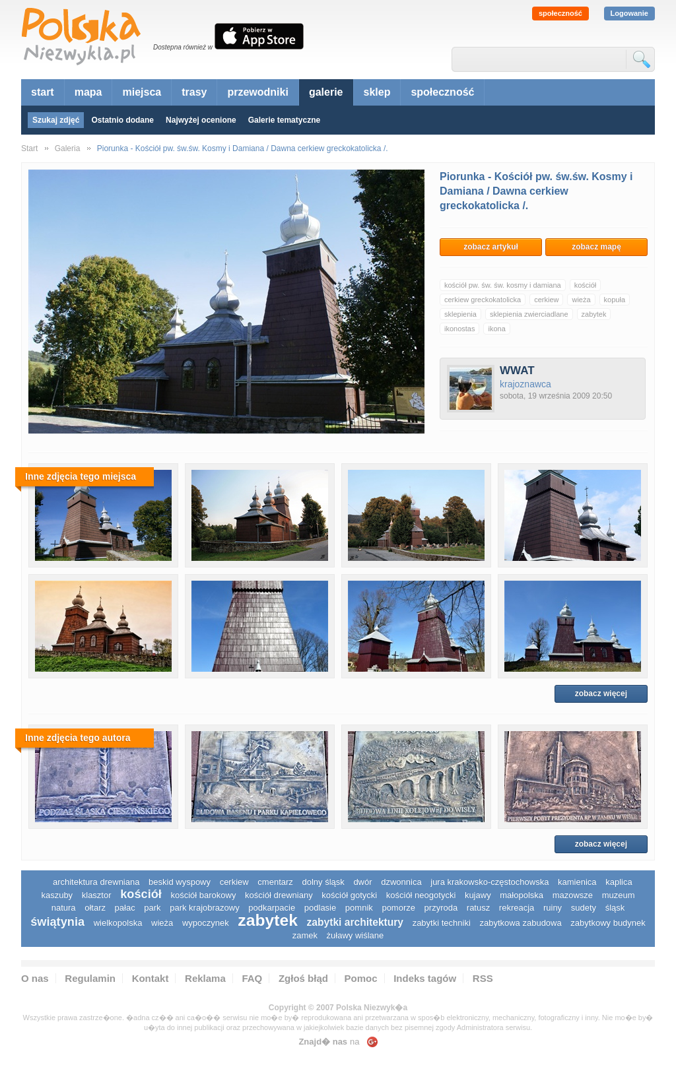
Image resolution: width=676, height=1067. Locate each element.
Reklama (205, 978)
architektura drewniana (96, 882)
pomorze (398, 908)
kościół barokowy (203, 895)
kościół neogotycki (421, 895)
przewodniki (257, 92)
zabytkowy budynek (607, 923)
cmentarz (274, 882)
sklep (377, 92)
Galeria (68, 148)
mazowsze (573, 895)
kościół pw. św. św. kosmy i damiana (502, 285)
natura (63, 908)
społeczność (560, 13)
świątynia (57, 921)
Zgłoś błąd (303, 978)
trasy (194, 92)
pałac (125, 908)
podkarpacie (271, 908)
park (152, 908)
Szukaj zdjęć (55, 120)
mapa (88, 92)
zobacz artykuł (490, 246)
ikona (496, 329)
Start (29, 148)
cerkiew (546, 300)
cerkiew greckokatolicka (482, 300)
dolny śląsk (323, 882)
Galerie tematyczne (284, 120)
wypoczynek (205, 923)
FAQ (252, 978)
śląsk (615, 908)
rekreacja (516, 908)
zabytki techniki (442, 923)
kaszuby (57, 895)
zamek (305, 935)
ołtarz (95, 908)
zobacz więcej (601, 693)
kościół (585, 285)
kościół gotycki (349, 895)
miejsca (141, 92)
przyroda (441, 908)
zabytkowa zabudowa (520, 923)
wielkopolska (118, 923)
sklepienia (460, 314)
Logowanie (629, 13)
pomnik (359, 908)
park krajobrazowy (205, 908)
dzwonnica (401, 882)
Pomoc (361, 978)
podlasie (320, 908)
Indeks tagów (424, 978)
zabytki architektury (355, 922)
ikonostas (459, 329)
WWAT (517, 370)
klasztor (97, 895)
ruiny (552, 908)
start (42, 92)
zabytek (594, 314)
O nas (35, 978)
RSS (483, 978)
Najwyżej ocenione (201, 120)
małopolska (521, 895)
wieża (581, 300)
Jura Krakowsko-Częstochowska (489, 882)
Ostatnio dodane (122, 120)
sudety (583, 908)
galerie (326, 92)
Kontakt (150, 978)
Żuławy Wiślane (355, 935)
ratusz (478, 908)
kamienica (577, 882)
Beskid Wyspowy (180, 882)
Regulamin (90, 978)
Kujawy (478, 895)
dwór (362, 882)
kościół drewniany (279, 895)
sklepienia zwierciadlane (529, 314)
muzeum (618, 895)
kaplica (618, 882)
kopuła (614, 300)
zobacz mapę (596, 246)
